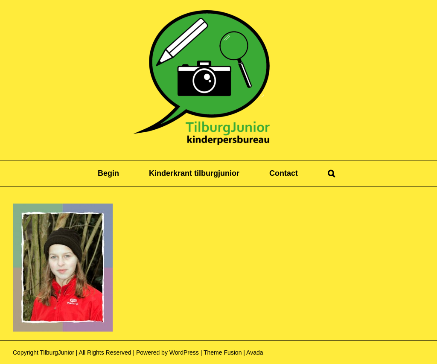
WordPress (184, 352)
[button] (331, 173)
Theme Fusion (223, 352)
